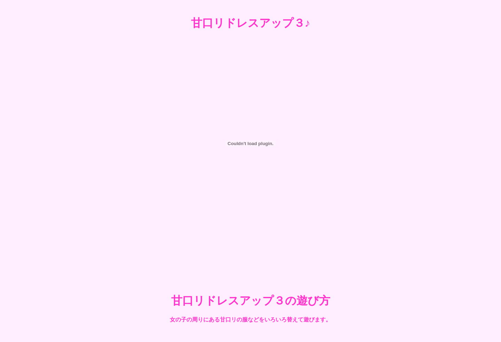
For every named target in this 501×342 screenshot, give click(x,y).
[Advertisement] (250, 258)
